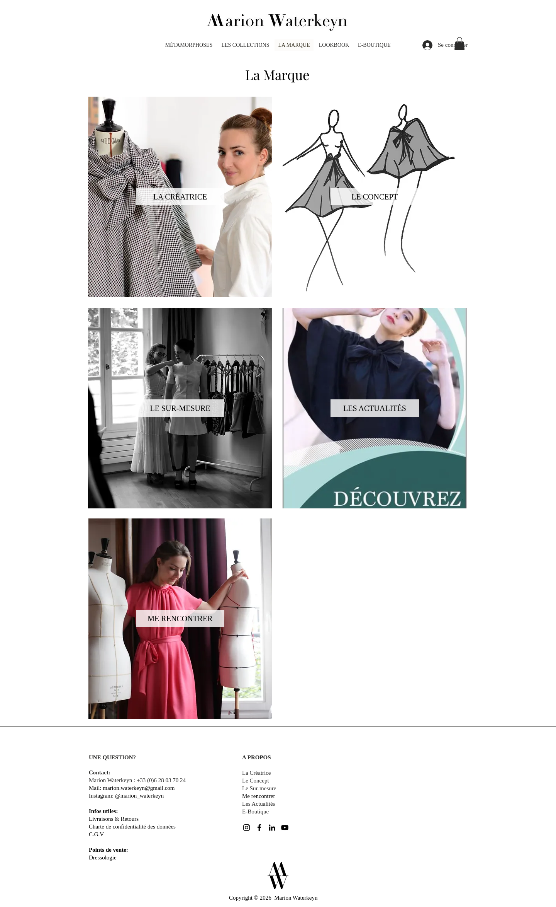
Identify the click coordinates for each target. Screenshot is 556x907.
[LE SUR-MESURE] (180, 408)
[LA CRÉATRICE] (180, 196)
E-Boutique (255, 811)
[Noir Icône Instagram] (246, 827)
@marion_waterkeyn (139, 796)
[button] (459, 43)
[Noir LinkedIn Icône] (272, 827)
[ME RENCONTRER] (180, 618)
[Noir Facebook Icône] (259, 827)
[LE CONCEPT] (375, 196)
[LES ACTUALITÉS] (375, 408)
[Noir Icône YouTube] (284, 827)
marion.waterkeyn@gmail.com (139, 788)
